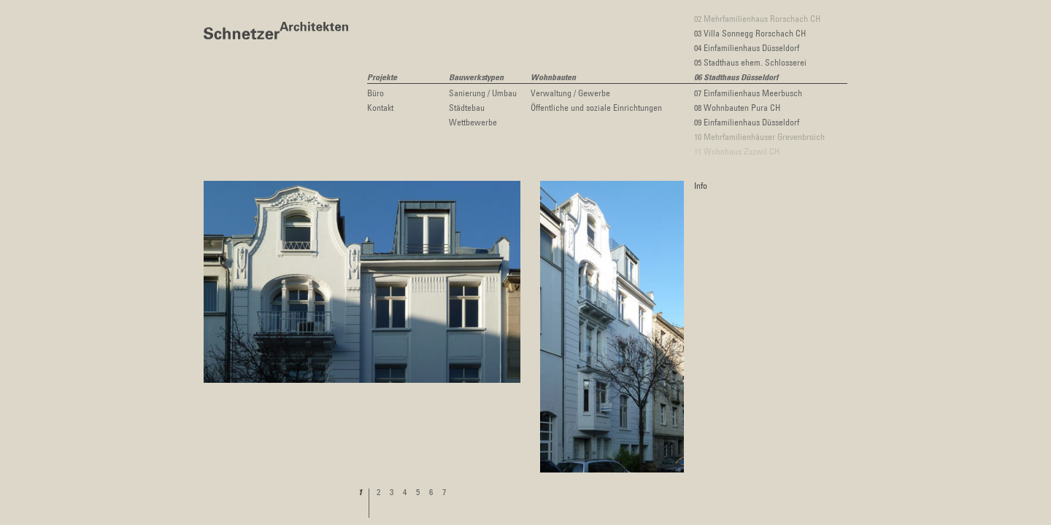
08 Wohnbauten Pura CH (737, 107)
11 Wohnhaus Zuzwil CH (736, 151)
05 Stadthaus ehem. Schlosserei (750, 62)
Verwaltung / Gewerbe (570, 92)
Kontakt (380, 107)
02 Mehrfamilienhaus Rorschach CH (757, 18)
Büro (375, 92)
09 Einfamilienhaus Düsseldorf (746, 122)
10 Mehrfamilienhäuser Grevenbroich (759, 136)
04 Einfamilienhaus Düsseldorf (746, 47)
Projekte (382, 78)
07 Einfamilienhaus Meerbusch (748, 92)
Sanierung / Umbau (483, 92)
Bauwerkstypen (476, 78)
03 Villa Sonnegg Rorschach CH (750, 33)
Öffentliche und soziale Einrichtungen (596, 107)
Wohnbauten (553, 78)
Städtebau (467, 107)
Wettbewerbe (473, 122)
